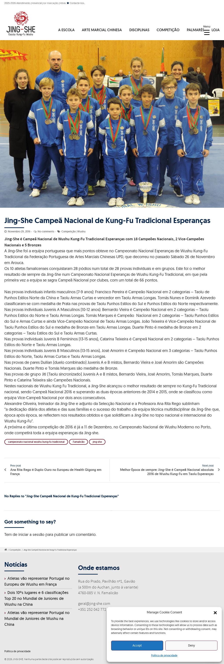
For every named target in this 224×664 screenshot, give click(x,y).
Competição (68, 231)
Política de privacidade (164, 655)
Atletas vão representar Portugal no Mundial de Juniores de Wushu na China (37, 618)
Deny (191, 645)
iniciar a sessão (31, 534)
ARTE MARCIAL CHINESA (102, 29)
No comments (46, 231)
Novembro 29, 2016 (19, 231)
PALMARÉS (195, 29)
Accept (137, 645)
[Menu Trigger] (207, 30)
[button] (215, 613)
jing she (97, 441)
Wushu (81, 231)
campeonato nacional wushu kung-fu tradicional (36, 441)
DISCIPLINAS (139, 29)
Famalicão (78, 441)
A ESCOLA (66, 29)
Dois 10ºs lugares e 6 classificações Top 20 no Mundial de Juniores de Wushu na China (36, 598)
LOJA (216, 29)
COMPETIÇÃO (168, 29)
